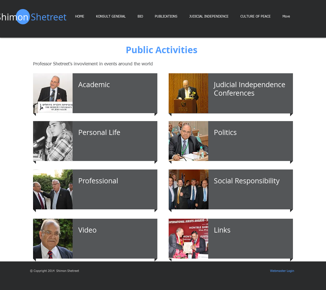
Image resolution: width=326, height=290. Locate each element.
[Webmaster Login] (282, 271)
